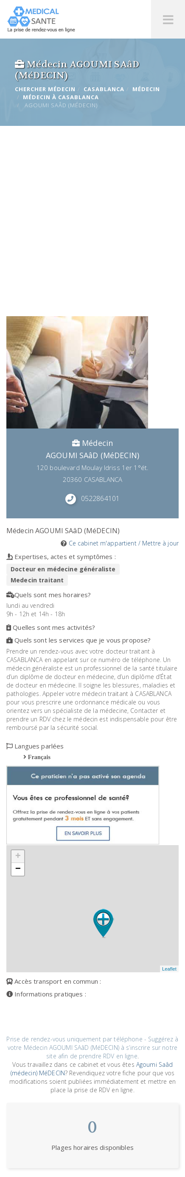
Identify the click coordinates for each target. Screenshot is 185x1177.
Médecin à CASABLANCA (61, 97)
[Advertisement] (92, 219)
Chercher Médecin (45, 89)
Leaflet (169, 968)
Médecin (146, 89)
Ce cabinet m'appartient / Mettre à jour (124, 543)
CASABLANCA (104, 89)
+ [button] (18, 856)
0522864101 (100, 498)
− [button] (18, 869)
